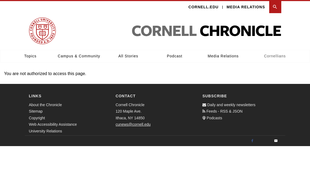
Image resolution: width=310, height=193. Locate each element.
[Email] (276, 141)
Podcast (175, 56)
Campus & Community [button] (79, 56)
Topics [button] (30, 56)
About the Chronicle (45, 105)
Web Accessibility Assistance (53, 124)
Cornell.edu (203, 7)
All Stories (128, 56)
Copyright (37, 118)
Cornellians (275, 56)
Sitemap (36, 111)
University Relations (45, 131)
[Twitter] (264, 141)
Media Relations (246, 7)
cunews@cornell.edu (133, 124)
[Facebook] (252, 141)
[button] (275, 7)
